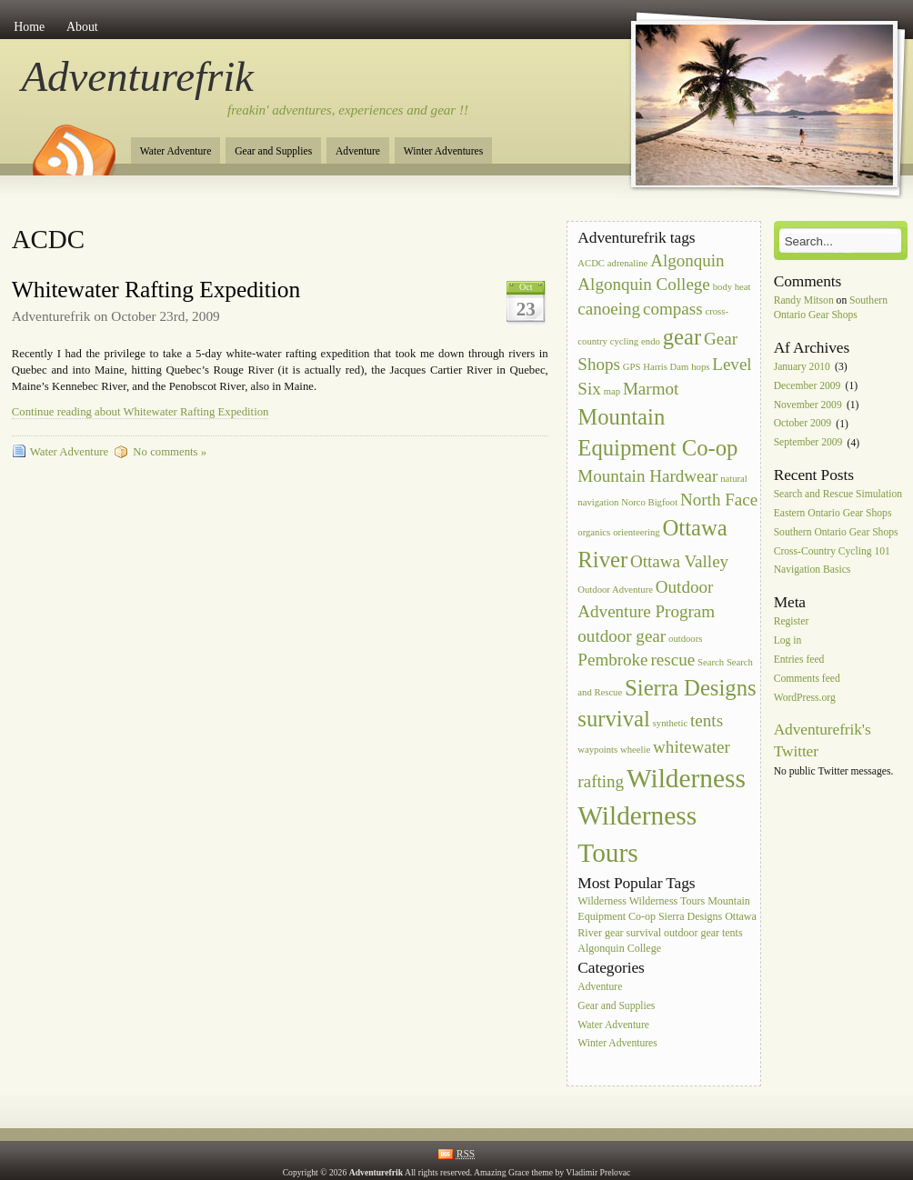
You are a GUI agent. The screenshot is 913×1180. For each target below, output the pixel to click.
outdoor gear (691, 932)
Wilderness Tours (667, 901)
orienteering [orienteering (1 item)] (636, 532)
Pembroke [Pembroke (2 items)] (612, 659)
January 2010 (802, 367)
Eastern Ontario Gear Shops (833, 513)
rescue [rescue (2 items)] (672, 659)
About (82, 27)
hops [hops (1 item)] (700, 367)
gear (614, 932)
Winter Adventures (443, 151)
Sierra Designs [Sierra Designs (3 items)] (690, 687)
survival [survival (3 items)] (613, 718)
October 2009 (802, 424)
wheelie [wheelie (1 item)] (635, 750)
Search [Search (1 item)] (710, 662)
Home (29, 27)
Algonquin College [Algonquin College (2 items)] (643, 284)
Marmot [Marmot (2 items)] (650, 388)
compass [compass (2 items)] (673, 308)
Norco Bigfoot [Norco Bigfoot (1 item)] (649, 502)
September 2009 (808, 443)
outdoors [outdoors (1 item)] (685, 639)
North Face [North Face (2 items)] (718, 499)
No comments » (169, 451)
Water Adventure (176, 151)
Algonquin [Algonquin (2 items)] (687, 260)
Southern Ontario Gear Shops (836, 532)
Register (791, 622)
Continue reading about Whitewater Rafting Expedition (140, 411)
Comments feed (807, 679)
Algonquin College (619, 948)
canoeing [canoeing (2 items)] (608, 308)
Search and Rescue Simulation (838, 494)
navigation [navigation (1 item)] (597, 502)
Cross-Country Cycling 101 (832, 551)
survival (643, 932)
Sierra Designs (690, 916)
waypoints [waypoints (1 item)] (597, 750)
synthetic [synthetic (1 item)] (670, 723)
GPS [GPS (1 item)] (632, 367)
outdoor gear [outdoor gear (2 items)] (621, 635)
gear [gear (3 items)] (682, 337)
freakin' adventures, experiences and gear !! (347, 110)
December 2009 (807, 386)
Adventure (358, 151)
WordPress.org (805, 698)
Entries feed (799, 659)
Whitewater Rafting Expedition (156, 289)
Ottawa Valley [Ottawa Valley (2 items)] (679, 561)
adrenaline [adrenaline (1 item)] (627, 263)
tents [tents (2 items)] (706, 720)
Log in (788, 640)
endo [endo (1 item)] (650, 341)
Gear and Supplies (273, 151)
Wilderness (602, 901)
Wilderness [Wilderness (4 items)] (686, 778)
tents (732, 932)
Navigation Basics (812, 570)
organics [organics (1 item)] (593, 532)
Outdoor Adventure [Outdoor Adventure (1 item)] (615, 590)
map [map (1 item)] (612, 391)
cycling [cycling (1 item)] (624, 341)
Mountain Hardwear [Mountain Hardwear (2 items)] (647, 475)
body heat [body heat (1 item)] (732, 287)
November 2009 (808, 405)
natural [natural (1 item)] (733, 479)
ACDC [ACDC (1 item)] (591, 263)
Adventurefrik (138, 76)
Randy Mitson (804, 300)
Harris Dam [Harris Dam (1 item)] (665, 367)
